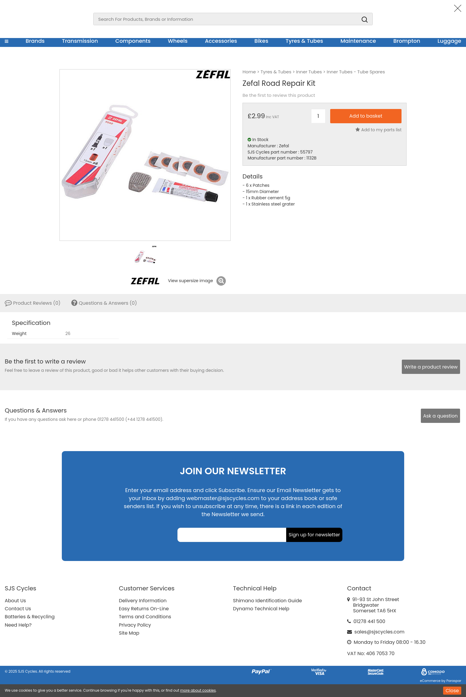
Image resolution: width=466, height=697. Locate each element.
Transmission (80, 41)
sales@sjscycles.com (379, 631)
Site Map (129, 633)
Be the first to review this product (279, 95)
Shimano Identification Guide (267, 600)
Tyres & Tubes (304, 41)
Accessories (221, 41)
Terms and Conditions (145, 616)
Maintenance (358, 41)
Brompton (407, 41)
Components (133, 41)
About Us (15, 600)
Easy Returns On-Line (144, 608)
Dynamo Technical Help (261, 608)
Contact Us (18, 608)
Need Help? (18, 625)
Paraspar (453, 680)
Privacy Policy (135, 625)
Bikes (261, 41)
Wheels (178, 41)
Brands (35, 41)
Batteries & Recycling (30, 616)
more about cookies (198, 690)
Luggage (449, 41)
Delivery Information (142, 600)
